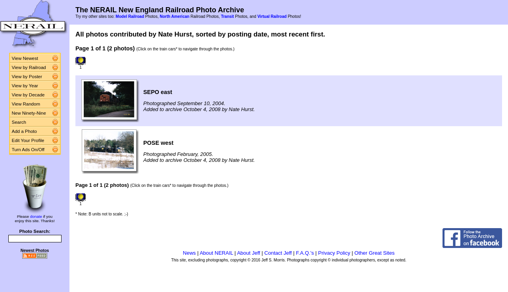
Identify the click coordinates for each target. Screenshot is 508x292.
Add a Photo (24, 131)
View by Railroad (29, 67)
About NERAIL (216, 253)
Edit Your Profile (28, 140)
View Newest (25, 58)
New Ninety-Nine (29, 113)
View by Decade (28, 94)
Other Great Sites (374, 253)
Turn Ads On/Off (28, 149)
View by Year (25, 85)
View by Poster (27, 76)
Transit (227, 16)
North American (174, 16)
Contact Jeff (278, 253)
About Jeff (248, 253)
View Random (26, 104)
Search (19, 122)
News (189, 253)
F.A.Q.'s (305, 253)
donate (36, 216)
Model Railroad (129, 16)
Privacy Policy (334, 253)
